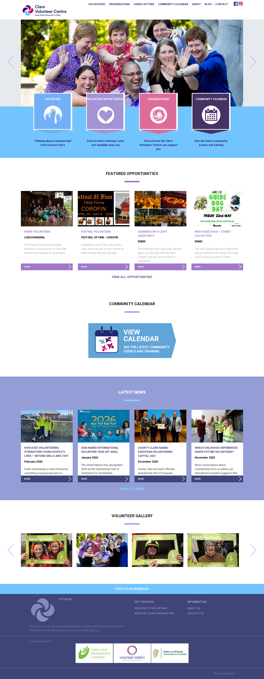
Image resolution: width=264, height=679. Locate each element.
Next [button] (254, 550)
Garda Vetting (144, 4)
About (196, 4)
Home (83, 4)
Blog (208, 4)
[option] (48, 550)
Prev (10, 62)
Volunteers (96, 4)
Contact (222, 4)
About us (193, 608)
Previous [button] (10, 550)
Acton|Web (228, 673)
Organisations (119, 4)
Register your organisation (154, 613)
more (27, 267)
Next (254, 62)
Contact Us (195, 613)
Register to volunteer (151, 608)
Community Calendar (173, 4)
